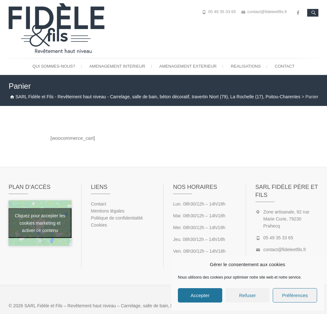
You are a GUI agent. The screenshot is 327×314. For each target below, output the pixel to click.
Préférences (295, 295)
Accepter (200, 295)
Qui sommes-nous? (54, 66)
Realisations (246, 66)
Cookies (99, 225)
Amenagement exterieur (188, 66)
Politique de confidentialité (117, 218)
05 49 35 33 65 (222, 11)
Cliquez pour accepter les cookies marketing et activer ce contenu (40, 223)
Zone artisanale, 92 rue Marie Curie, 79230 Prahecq (286, 218)
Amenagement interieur (117, 66)
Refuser (247, 295)
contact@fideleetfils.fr (267, 11)
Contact (285, 66)
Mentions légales (108, 210)
